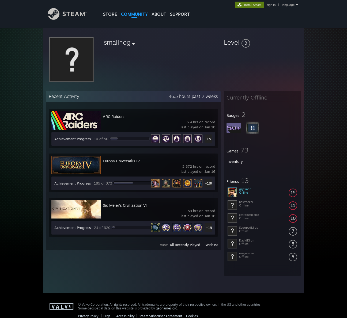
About (159, 14)
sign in (271, 5)
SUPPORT (180, 14)
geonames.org (166, 308)
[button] (262, 42)
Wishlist (211, 245)
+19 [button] (209, 227)
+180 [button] (209, 183)
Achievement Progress (72, 139)
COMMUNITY (134, 14)
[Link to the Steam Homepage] (71, 18)
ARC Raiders (114, 116)
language (288, 5)
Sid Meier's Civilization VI (125, 205)
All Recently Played (185, 245)
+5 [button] (209, 139)
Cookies (192, 316)
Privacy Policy (88, 316)
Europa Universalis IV (121, 161)
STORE (110, 14)
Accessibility (125, 316)
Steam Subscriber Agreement (160, 316)
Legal (107, 316)
